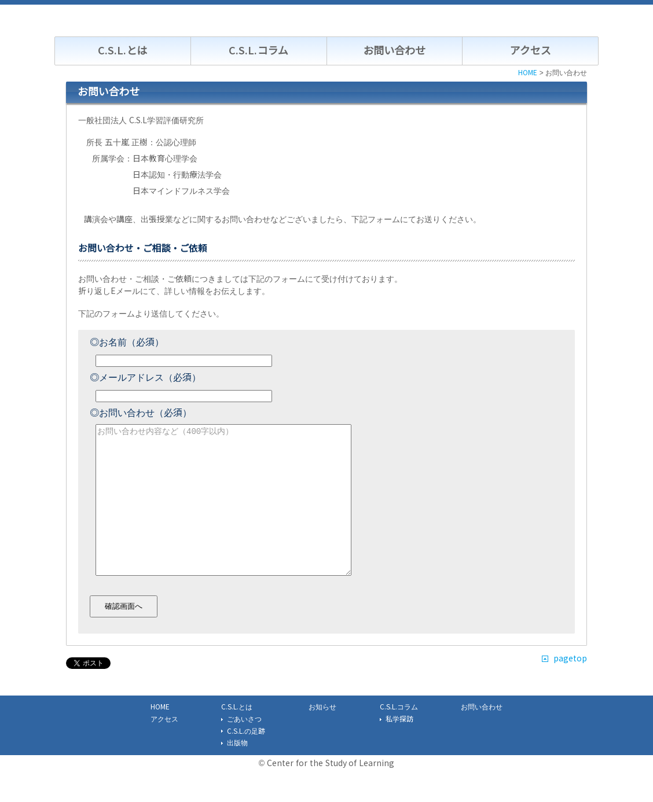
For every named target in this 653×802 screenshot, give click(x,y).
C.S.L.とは (122, 51)
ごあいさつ (244, 747)
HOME (160, 735)
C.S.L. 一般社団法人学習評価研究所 (151, 21)
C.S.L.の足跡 (246, 759)
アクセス (530, 51)
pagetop (570, 686)
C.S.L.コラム (258, 51)
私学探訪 (399, 747)
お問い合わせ (394, 51)
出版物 (237, 771)
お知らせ (322, 735)
